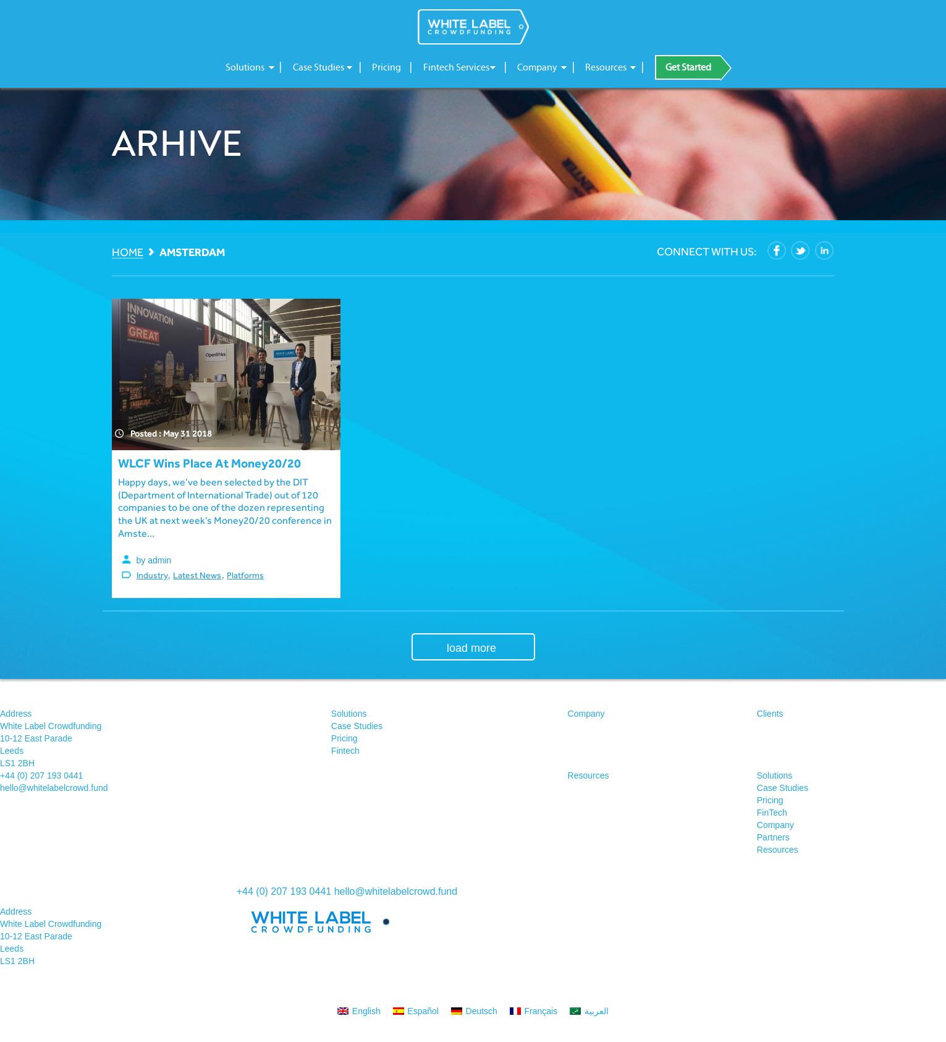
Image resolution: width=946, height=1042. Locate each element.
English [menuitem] (366, 1011)
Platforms (245, 575)
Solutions (245, 67)
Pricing (386, 67)
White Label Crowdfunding (473, 27)
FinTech (772, 813)
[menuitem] (359, 1011)
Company (537, 67)
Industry (152, 575)
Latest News (197, 575)
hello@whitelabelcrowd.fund (54, 788)
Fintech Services (456, 67)
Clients (770, 714)
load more (471, 648)
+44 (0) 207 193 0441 (41, 775)
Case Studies (318, 67)
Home (127, 252)
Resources (606, 67)
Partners (773, 837)
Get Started (688, 67)
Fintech (345, 751)
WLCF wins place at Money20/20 (209, 463)
